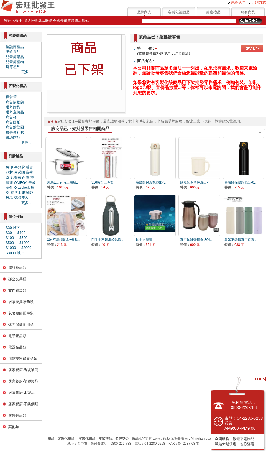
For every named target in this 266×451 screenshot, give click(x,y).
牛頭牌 (19, 167)
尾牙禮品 (13, 67)
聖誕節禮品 (15, 47)
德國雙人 (21, 197)
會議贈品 (13, 137)
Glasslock (22, 187)
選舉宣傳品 (15, 112)
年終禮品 (13, 52)
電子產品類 (17, 336)
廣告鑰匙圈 (15, 127)
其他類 (13, 427)
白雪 (25, 177)
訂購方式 (257, 2)
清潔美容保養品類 (22, 358)
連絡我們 (236, 2)
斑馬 (9, 197)
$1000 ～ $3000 (19, 248)
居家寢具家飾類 (21, 302)
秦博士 (16, 192)
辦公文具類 (17, 279)
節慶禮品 (213, 12)
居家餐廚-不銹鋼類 (23, 404)
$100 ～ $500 (16, 238)
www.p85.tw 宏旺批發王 (170, 438)
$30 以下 (13, 228)
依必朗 (19, 172)
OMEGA (20, 182)
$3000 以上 (15, 253)
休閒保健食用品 (21, 324)
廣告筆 (11, 97)
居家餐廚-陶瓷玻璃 (23, 370)
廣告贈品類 (17, 415)
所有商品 (248, 12)
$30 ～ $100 (15, 233)
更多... (26, 72)
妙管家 (16, 177)
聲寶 (29, 167)
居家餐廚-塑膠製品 (23, 381)
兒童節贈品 (15, 57)
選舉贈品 (13, 107)
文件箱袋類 (17, 290)
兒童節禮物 (15, 62)
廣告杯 (11, 117)
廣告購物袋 (15, 102)
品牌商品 (144, 12)
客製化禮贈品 (179, 12)
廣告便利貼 (15, 132)
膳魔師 (27, 192)
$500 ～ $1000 (17, 243)
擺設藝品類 (17, 268)
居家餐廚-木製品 (21, 393)
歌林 (9, 172)
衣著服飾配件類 (21, 313)
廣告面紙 (13, 122)
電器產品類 (17, 347)
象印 (9, 167)
